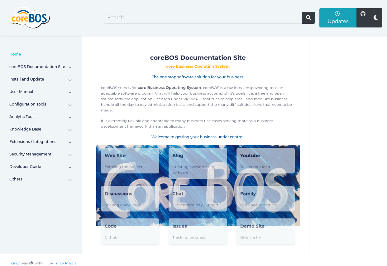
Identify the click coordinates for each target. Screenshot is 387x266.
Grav (15, 263)
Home (15, 54)
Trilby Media (65, 263)
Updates (337, 17)
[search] (203, 18)
